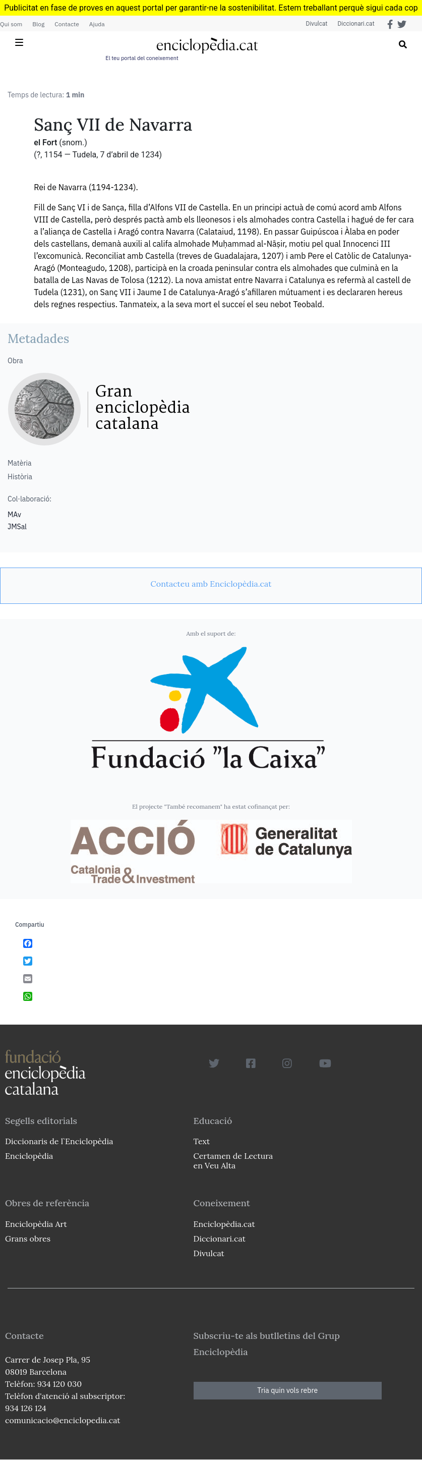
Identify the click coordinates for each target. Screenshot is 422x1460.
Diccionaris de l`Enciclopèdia (59, 1141)
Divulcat (317, 23)
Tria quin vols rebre (287, 1390)
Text (202, 1141)
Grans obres (27, 1238)
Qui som (11, 24)
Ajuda (97, 24)
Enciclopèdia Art (36, 1224)
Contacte (66, 24)
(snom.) (73, 142)
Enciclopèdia (29, 1156)
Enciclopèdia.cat (224, 1224)
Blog (38, 24)
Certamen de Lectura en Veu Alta (233, 1160)
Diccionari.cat (355, 23)
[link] (211, 584)
